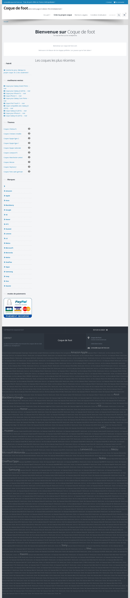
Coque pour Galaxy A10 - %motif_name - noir (73, 470)
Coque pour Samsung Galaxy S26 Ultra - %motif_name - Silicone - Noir (47, 542)
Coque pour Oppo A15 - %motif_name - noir (56, 462)
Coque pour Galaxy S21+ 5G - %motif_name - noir (15, 506)
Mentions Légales (81, 15)
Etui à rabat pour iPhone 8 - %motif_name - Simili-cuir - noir (18, 371)
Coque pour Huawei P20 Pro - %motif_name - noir (82, 434)
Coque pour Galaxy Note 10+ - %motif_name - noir (95, 470)
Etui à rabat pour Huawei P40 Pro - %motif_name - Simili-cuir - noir (98, 439)
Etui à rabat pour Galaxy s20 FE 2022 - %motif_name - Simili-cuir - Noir (111, 527)
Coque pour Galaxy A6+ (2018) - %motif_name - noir (46, 483)
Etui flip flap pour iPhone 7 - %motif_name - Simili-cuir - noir (62, 360)
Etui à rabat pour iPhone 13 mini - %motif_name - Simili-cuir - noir (92, 376)
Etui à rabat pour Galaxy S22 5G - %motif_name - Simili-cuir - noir (37, 519)
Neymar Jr (58, 353)
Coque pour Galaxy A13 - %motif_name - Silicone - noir (70, 517)
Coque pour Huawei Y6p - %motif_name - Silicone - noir (14, 450)
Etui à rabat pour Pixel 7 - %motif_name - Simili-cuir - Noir (23, 400)
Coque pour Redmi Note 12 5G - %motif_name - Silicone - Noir (73, 573)
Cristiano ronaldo (11, 353)
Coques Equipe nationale (17, 148)
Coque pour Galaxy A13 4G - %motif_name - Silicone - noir (44, 517)
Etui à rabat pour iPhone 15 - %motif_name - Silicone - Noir (96, 384)
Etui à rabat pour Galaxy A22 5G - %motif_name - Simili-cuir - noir (105, 488)
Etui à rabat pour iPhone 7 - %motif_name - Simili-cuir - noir (90, 381)
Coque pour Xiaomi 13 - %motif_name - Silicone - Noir (16, 573)
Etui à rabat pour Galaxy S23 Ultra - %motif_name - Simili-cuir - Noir (34, 524)
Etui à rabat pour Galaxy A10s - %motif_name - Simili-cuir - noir (101, 509)
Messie (54, 353)
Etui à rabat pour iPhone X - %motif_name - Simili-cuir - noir (46, 371)
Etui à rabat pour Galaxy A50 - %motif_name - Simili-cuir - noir (32, 488)
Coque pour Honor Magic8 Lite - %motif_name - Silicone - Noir (57, 428)
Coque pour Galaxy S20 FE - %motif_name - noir (22, 509)
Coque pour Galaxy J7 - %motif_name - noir (21, 472)
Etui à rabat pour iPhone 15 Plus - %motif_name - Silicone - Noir (50, 386)
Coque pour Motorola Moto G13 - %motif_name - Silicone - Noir (69, 453)
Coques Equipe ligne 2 (17, 138)
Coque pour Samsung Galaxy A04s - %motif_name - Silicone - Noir (110, 475)
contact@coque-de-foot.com (13, 2)
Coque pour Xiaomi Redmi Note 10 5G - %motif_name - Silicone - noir (99, 565)
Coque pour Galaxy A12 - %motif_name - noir (76, 509)
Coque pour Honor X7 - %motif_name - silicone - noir (14, 414)
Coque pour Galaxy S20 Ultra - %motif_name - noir (26, 485)
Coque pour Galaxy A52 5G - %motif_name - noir (13, 498)
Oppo (15, 461)
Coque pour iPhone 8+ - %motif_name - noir (52, 366)
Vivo (88, 548)
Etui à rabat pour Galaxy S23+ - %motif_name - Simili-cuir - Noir (49, 522)
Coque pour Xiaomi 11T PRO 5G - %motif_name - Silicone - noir (88, 562)
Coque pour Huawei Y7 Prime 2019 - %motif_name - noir (47, 439)
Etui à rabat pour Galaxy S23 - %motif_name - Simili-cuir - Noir (79, 522)
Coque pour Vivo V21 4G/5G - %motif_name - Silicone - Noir (55, 551)
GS (99, 405)
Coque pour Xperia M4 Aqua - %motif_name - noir (99, 546)
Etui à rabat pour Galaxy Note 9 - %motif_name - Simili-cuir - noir (104, 483)
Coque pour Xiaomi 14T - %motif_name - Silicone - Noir (58, 585)
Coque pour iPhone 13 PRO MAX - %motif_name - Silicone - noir (24, 378)
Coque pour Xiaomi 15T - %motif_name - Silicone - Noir (21, 593)
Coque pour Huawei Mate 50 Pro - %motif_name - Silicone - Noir (32, 444)
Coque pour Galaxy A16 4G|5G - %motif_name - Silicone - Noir (78, 535)
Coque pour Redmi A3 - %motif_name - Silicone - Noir (114, 578)
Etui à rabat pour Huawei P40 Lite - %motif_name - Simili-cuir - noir (28, 441)
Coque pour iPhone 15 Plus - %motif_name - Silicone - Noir (22, 386)
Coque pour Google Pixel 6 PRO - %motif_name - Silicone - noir (66, 398)
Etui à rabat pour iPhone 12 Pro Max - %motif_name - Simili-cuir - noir (96, 371)
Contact (109, 2)
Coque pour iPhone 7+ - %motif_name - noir (70, 371)
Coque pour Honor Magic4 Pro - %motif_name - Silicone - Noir (66, 409)
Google (19, 397)
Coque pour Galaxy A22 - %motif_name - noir (29, 491)
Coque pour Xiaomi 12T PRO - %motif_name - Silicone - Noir (22, 557)
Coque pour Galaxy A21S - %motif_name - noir (42, 514)
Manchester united (47, 353)
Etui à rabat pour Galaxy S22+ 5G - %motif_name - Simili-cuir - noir (98, 517)
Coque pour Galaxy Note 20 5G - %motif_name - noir (76, 511)
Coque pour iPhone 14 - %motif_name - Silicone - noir (42, 384)
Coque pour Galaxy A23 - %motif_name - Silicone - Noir (36, 498)
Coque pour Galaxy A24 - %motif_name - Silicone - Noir (82, 527)
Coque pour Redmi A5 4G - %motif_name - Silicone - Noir (45, 588)
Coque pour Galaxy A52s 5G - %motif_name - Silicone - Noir (94, 524)
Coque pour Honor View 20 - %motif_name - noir (92, 409)
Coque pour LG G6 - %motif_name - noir (102, 450)
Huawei (8, 430)
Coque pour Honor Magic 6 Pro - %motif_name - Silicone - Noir (96, 417)
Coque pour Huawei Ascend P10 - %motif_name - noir (35, 434)
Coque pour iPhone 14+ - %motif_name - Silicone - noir (17, 384)
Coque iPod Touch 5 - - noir (14, 103)
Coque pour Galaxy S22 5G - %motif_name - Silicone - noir (18, 517)
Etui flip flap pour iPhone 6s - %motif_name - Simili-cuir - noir (90, 360)
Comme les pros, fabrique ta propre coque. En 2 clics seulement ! (16, 71)
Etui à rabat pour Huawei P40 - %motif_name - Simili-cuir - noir (58, 441)
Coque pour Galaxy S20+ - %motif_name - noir (30, 470)
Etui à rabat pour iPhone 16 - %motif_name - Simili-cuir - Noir (70, 389)
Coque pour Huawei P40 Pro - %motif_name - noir (84, 441)
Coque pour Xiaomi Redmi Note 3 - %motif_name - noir (66, 554)
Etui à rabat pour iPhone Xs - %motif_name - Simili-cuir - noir (33, 363)
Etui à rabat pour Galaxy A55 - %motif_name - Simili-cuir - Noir (59, 532)
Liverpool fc (40, 353)
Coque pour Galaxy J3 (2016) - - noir (17, 91)
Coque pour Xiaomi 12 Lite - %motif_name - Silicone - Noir (89, 570)
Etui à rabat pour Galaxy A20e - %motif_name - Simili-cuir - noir (52, 480)
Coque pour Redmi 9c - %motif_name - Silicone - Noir (38, 570)
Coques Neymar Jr (17, 167)
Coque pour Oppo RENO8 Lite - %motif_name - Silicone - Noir (80, 462)
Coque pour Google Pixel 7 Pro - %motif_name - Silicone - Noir (38, 398)
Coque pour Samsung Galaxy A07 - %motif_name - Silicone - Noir (108, 542)
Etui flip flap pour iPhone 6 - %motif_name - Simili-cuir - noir (60, 363)
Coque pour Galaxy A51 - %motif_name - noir (59, 493)
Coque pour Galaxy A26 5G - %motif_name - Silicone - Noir (106, 535)
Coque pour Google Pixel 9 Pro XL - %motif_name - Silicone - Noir (75, 403)
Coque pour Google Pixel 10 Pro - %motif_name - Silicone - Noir (104, 403)
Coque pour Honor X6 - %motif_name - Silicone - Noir (69, 417)
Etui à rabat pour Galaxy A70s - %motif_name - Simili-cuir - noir (81, 480)
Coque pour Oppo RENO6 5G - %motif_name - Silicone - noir (90, 464)
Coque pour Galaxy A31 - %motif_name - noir (22, 514)
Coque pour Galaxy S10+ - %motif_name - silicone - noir (105, 485)
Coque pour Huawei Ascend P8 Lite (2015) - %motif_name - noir (28, 431)
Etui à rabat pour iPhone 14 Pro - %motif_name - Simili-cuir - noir (54, 368)
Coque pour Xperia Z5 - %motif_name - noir (77, 546)
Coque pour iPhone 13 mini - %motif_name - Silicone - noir (79, 378)
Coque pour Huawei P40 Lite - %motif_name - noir (107, 441)
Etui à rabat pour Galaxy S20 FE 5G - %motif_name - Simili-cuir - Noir (17, 529)
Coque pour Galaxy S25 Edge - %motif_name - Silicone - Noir (15, 540)
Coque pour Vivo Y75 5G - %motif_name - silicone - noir (81, 551)
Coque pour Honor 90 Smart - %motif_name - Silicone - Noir (56, 419)
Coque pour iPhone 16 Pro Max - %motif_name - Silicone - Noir (23, 395)
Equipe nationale (33, 353)
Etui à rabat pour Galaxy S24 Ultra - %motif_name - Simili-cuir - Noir (48, 535)
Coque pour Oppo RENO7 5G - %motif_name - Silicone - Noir (107, 462)
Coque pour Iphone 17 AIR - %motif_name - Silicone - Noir (76, 395)
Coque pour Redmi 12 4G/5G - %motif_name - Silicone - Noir (64, 583)
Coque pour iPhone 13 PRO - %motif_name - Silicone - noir (52, 378)
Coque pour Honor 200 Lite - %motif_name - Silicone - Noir (29, 419)
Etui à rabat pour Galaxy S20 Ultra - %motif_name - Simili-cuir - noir (107, 491)
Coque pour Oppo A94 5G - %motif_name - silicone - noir (45, 467)
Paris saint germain (66, 353)
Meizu (114, 449)
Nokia (102, 458)
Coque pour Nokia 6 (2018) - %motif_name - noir (117, 458)
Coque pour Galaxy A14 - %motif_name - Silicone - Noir (62, 498)
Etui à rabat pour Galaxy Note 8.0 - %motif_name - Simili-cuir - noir (73, 483)
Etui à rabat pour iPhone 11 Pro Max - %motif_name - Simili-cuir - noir (26, 366)
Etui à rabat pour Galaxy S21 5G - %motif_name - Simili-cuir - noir (75, 506)
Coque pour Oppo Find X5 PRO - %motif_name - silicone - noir (18, 467)
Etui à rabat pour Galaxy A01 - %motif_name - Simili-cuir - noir (84, 493)
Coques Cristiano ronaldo (17, 134)
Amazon (76, 352)
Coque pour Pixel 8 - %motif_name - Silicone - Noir (72, 400)
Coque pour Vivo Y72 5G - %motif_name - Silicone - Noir (104, 549)
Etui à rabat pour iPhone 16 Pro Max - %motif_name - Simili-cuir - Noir (63, 391)
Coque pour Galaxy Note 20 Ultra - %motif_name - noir (24, 511)
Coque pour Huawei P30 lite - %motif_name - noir (54, 431)
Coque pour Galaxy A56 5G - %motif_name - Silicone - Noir (33, 537)
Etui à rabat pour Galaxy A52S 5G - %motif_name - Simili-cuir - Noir (65, 524)
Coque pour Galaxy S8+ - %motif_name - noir (65, 478)
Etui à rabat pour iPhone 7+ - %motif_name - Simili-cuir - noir (89, 363)
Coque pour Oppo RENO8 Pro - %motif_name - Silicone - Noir (32, 462)
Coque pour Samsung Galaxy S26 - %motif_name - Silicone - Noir (78, 542)
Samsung (14, 469)
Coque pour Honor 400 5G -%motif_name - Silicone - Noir (98, 425)
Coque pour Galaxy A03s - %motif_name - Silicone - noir (66, 514)
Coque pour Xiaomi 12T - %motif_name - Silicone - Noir (91, 554)
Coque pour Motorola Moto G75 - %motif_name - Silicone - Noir (84, 458)
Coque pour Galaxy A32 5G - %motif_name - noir (90, 514)
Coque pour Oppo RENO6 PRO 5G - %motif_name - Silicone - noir (62, 464)
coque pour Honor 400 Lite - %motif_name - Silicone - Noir (72, 425)
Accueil (47, 15)
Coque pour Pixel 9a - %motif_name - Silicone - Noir (28, 406)
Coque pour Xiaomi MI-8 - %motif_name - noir (69, 557)
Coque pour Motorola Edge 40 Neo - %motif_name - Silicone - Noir (40, 453)
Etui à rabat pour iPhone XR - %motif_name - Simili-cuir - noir (107, 366)
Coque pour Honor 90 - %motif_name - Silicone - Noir (93, 414)
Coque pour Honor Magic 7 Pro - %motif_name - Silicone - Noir (37, 422)
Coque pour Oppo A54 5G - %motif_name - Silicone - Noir (71, 467)
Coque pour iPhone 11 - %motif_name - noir (98, 353)
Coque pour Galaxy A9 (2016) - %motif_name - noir (33, 475)
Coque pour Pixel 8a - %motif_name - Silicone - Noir (20, 403)
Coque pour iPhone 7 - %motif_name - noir (38, 360)
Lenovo (84, 449)
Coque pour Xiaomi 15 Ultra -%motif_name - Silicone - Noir (29, 591)
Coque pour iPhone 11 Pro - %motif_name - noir (18, 360)
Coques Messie (17, 162)
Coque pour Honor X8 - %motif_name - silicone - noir (114, 412)
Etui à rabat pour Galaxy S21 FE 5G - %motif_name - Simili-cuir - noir (55, 491)
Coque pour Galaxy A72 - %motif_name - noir (86, 496)
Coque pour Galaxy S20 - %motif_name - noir (42, 472)
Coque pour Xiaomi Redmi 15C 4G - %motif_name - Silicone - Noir (58, 591)
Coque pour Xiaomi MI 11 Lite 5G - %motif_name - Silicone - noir (30, 562)
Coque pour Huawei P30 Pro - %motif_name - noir (72, 436)
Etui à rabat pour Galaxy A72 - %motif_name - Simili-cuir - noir (61, 496)
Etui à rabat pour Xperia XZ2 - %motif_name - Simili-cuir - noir (72, 549)
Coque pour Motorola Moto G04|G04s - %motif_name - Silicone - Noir (34, 455)
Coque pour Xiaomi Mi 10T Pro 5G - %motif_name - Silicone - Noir (34, 578)
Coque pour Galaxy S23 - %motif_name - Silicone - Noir (46, 501)
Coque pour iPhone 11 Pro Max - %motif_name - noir (70, 355)
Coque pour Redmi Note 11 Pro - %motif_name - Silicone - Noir (83, 567)
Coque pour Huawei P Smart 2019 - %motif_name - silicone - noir (110, 446)
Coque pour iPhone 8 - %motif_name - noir (114, 360)
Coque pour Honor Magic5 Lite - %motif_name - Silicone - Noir (67, 414)
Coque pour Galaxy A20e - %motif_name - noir (26, 480)
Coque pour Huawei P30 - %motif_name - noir (93, 436)
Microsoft (7, 452)
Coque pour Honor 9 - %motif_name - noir (112, 409)
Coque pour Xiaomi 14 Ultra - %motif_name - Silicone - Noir (43, 580)
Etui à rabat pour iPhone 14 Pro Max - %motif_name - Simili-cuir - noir (85, 368)
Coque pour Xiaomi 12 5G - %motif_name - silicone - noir (56, 567)
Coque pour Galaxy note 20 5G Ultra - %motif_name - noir (50, 511)
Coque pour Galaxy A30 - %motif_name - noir (112, 472)
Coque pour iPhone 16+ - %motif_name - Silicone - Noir (92, 391)
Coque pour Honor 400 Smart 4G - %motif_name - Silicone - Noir (86, 428)
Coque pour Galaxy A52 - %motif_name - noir (96, 501)
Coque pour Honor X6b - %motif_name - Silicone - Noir (46, 425)
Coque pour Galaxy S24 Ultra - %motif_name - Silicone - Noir (72, 529)
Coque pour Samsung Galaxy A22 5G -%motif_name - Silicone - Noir (78, 540)
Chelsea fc (4, 353)
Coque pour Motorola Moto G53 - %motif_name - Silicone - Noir (98, 453)
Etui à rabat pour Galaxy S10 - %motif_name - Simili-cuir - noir (52, 485)
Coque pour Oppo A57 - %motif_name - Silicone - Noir (36, 464)
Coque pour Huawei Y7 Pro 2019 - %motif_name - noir (22, 439)
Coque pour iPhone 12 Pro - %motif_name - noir (50, 373)
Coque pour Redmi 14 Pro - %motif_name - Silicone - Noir (80, 575)
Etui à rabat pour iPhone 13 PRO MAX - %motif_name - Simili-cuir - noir (30, 376)
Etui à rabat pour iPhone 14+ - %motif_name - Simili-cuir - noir (68, 384)
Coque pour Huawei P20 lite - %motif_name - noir (105, 434)
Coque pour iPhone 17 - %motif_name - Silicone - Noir (101, 395)
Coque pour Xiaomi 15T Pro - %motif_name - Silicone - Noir (47, 593)
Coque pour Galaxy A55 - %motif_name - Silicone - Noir (19, 535)
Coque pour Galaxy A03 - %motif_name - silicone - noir (95, 519)
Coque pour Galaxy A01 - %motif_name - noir (109, 493)
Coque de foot (16, 8)
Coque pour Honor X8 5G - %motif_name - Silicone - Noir (38, 412)
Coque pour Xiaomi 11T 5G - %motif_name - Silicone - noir (17, 565)
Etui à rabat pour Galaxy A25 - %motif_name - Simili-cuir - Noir (55, 527)
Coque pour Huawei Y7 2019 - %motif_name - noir (72, 439)
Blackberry (8, 397)
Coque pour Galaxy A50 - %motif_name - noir (57, 488)
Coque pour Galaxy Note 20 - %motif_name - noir (99, 511)
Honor (24, 409)
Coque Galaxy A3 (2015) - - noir (15, 116)
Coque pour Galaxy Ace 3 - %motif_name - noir (52, 470)
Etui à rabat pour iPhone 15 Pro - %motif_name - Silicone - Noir (106, 386)
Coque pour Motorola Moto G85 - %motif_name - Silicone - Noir (30, 458)
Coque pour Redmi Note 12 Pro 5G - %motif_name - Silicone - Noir (44, 573)
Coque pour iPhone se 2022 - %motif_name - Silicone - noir (63, 381)
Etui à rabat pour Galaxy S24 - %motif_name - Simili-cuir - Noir (30, 532)
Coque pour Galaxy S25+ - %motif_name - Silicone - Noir (112, 537)
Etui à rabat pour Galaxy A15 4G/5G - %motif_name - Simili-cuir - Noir (25, 527)
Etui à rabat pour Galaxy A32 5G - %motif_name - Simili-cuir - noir (25, 504)
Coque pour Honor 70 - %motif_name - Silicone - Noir (40, 409)
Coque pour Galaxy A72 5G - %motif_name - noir (36, 496)
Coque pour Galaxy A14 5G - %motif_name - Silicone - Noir (81, 475)
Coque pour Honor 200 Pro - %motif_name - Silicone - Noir (108, 419)
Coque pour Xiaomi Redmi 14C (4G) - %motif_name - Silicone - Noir (113, 585)
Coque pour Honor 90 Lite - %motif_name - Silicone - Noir (44, 417)
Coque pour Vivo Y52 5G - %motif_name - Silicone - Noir (29, 551)
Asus (116, 394)
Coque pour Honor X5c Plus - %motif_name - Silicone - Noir (29, 428)
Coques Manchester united (17, 157)
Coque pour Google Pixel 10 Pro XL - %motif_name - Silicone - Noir (55, 406)
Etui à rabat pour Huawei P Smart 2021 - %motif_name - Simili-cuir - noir (63, 444)
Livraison (112, 15)
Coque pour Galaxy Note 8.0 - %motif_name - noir (107, 478)
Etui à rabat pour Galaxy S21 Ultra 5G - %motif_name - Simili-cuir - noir (43, 506)
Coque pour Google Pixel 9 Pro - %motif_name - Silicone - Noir (46, 403)
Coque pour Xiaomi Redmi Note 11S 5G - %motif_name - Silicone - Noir (89, 591)
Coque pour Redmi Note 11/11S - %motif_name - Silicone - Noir (112, 567)
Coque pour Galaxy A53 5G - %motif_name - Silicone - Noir (72, 501)
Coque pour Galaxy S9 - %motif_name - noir (106, 480)
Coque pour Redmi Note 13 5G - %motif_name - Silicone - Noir (16, 580)
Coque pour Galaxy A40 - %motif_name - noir (91, 472)
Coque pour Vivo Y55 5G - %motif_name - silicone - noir (106, 551)
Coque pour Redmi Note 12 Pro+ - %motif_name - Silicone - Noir (101, 573)
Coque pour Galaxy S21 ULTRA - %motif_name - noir (102, 506)
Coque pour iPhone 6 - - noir (14, 113)
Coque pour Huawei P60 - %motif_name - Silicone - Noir (40, 450)
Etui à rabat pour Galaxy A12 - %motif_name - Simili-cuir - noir (54, 504)
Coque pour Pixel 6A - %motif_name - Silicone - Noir (48, 400)
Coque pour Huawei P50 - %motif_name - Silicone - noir (24, 446)
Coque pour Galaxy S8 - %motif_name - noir (85, 478)
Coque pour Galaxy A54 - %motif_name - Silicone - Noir (106, 522)
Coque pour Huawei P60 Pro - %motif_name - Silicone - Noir (66, 450)
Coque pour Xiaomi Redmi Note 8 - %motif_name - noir (40, 554)
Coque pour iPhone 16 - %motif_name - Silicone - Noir (97, 389)
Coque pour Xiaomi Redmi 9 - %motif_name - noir (47, 560)
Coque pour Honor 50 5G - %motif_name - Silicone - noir (64, 412)
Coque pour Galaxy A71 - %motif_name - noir (38, 493)
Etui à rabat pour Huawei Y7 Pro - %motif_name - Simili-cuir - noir (81, 446)
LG (90, 449)
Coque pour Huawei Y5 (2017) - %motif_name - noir (59, 434)
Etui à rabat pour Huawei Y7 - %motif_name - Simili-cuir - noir (51, 446)
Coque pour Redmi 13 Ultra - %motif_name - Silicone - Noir (53, 575)
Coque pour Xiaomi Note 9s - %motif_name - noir (70, 560)
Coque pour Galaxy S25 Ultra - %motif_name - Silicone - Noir (85, 537)
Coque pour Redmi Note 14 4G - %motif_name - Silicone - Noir (73, 588)
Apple (84, 352)
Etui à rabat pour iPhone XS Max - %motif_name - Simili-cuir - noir (77, 366)
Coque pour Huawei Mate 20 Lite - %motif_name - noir (24, 436)
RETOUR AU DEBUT (100, 330)
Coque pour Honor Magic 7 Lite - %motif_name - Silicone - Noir (19, 425)
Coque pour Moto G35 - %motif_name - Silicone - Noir (57, 458)
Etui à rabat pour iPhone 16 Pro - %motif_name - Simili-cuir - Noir (32, 391)
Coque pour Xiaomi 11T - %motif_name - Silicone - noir (43, 565)
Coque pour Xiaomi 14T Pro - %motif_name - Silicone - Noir (84, 585)
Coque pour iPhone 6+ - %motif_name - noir (27, 355)
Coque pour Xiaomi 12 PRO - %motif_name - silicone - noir (29, 567)
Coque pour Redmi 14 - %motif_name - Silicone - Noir (105, 575)
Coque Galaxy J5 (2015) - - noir (15, 111)
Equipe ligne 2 (18, 353)
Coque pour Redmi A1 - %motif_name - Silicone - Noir (14, 570)
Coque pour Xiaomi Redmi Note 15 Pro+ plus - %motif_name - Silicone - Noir (33, 583)
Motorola (19, 452)
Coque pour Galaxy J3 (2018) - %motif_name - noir (23, 483)
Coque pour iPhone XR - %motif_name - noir (29, 368)
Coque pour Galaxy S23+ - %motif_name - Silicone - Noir (21, 501)
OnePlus (7, 461)
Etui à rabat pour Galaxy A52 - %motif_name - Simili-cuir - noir (89, 498)
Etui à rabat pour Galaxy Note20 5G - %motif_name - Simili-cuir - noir (49, 509)
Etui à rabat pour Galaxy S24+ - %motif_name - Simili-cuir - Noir (88, 532)
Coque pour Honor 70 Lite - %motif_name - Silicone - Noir (17, 417)
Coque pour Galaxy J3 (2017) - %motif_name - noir (43, 478)
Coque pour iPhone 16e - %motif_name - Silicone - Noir (49, 395)
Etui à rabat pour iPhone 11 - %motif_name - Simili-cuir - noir (96, 355)
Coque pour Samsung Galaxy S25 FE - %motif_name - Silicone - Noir (109, 540)
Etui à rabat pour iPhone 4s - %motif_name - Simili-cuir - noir (61, 358)
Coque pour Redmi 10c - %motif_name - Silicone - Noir (63, 570)
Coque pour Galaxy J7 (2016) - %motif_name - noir (56, 475)
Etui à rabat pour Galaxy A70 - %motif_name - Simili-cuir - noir (66, 472)
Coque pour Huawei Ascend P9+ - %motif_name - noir (77, 431)
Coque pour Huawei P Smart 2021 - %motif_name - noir (93, 444)
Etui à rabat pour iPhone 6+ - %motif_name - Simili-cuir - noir (89, 358)
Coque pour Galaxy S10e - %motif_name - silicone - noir (80, 485)
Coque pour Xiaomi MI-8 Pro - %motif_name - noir (47, 557)
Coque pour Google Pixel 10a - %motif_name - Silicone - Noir (84, 406)
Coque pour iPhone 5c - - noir (15, 93)
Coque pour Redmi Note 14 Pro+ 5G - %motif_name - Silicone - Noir (17, 588)
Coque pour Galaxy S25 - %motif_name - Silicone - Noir (59, 537)
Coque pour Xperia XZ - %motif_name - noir (27, 549)
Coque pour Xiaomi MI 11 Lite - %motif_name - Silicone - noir (59, 562)
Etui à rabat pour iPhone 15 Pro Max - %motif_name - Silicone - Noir (40, 389)
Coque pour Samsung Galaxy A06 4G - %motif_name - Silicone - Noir (45, 546)
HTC (103, 427)
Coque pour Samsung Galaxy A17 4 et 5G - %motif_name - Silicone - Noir (46, 540)
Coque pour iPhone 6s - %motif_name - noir (47, 355)
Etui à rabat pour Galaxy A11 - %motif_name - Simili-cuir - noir (83, 504)
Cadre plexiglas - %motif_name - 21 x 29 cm (111, 406)
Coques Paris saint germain (17, 171)
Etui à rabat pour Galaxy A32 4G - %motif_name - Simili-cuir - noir (67, 519)
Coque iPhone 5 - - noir (13, 96)
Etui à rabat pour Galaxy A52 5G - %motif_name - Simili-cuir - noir (112, 496)
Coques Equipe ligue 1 (17, 143)
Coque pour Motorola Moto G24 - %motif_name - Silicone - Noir (94, 455)
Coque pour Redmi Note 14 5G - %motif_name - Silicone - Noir (101, 588)
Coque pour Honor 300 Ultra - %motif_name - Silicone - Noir (90, 422)
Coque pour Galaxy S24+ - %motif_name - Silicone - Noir (99, 529)
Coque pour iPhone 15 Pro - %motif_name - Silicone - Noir (79, 386)
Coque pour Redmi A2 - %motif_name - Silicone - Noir (28, 575)
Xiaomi (24, 554)
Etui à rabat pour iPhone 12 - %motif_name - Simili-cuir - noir (26, 373)
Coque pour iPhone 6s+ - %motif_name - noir (14, 358)
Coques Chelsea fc (17, 129)
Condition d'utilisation (98, 15)
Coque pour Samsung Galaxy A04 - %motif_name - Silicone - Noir (17, 478)
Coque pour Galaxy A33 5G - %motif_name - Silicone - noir (22, 522)
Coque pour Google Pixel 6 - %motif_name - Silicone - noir (93, 398)
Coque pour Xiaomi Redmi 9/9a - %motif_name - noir (23, 560)
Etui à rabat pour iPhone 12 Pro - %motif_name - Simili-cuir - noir (108, 378)
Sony (64, 545)
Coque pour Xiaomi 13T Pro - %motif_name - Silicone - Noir (88, 578)
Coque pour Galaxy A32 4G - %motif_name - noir (79, 488)
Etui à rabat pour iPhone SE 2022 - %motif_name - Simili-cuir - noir (34, 381)
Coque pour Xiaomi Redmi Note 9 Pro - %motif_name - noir (94, 560)
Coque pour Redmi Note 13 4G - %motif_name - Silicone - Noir (92, 583)
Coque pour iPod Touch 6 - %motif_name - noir (35, 358)
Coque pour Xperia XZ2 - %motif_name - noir (47, 549)
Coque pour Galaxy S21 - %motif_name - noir (81, 491)
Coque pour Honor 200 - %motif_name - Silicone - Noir (82, 419)
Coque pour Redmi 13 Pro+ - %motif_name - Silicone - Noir (96, 580)
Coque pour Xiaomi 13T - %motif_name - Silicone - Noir (62, 578)
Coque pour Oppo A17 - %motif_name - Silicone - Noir (96, 467)
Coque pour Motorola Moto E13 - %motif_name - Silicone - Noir (65, 455)
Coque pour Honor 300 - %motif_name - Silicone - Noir (64, 422)
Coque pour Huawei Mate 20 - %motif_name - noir (48, 436)
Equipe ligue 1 (25, 353)
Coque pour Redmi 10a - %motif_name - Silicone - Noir (70, 580)
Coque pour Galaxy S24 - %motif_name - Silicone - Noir (46, 529)
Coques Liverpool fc (17, 152)
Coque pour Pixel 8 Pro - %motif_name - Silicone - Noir (96, 400)
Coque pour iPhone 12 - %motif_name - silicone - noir (105, 373)
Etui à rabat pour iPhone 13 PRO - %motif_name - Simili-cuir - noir (62, 376)
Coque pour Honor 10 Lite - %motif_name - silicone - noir (39, 414)
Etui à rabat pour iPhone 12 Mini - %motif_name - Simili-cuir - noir (77, 373)
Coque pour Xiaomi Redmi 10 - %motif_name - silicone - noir (69, 565)
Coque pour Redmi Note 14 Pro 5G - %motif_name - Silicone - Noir (31, 585)
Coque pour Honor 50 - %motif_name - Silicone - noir (89, 412)
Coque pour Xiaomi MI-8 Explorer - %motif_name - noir (92, 557)
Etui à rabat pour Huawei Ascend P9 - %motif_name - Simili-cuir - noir (106, 431)
